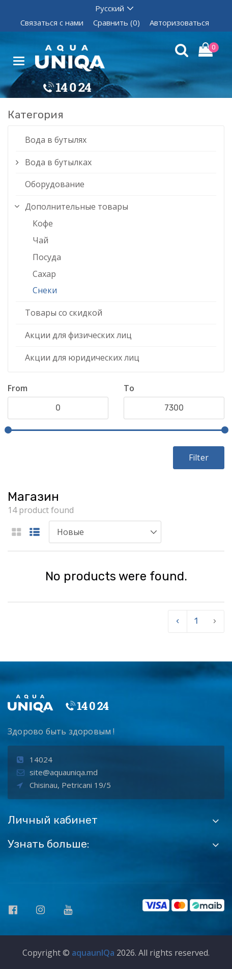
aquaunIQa (93, 952)
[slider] (8, 430)
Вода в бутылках (58, 162)
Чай (40, 240)
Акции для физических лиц (78, 335)
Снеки (45, 290)
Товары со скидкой (63, 312)
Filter (199, 457)
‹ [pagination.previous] (177, 621)
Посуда (47, 257)
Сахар (44, 273)
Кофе (43, 223)
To (129, 388)
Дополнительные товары (76, 206)
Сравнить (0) (116, 22)
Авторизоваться (179, 22)
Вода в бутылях (55, 139)
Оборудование (54, 184)
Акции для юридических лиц (82, 357)
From (17, 388)
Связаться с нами (51, 22)
